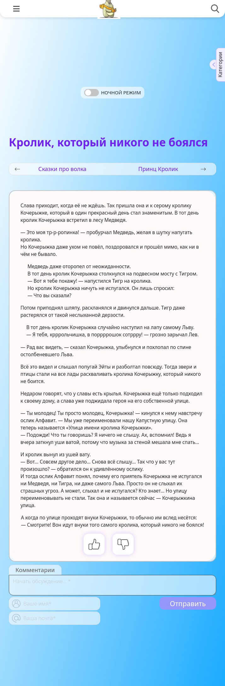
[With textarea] (112, 585)
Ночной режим (121, 92)
